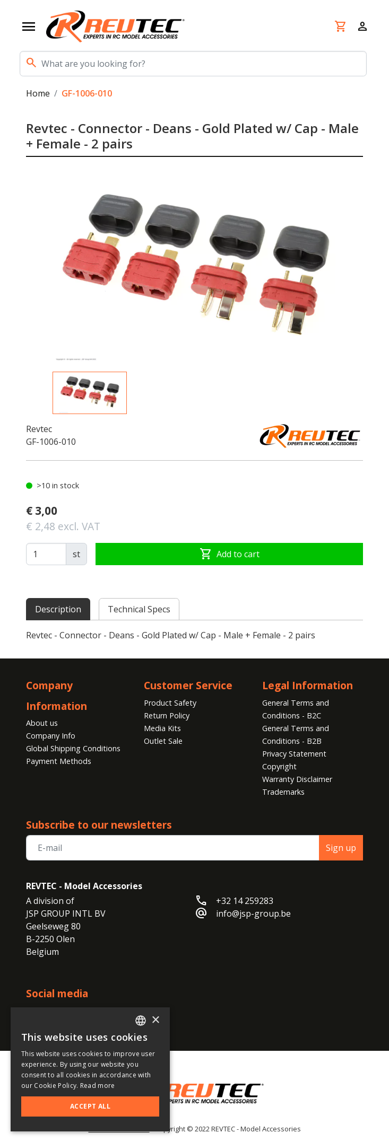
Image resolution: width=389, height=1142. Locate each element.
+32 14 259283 (244, 901)
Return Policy (166, 715)
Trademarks (283, 792)
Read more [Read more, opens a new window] (97, 1085)
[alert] (90, 1069)
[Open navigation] (29, 26)
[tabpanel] (195, 635)
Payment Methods (58, 761)
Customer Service (188, 685)
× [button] (155, 1020)
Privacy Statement (294, 754)
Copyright (279, 766)
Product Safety (170, 703)
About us (42, 723)
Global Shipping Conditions (73, 748)
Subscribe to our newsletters (99, 825)
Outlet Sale (163, 741)
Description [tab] (58, 609)
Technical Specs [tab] (139, 609)
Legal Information (307, 685)
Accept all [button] (90, 1106)
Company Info (50, 736)
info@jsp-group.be (253, 913)
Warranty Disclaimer (297, 779)
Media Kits (162, 728)
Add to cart (230, 554)
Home (38, 93)
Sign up (341, 848)
